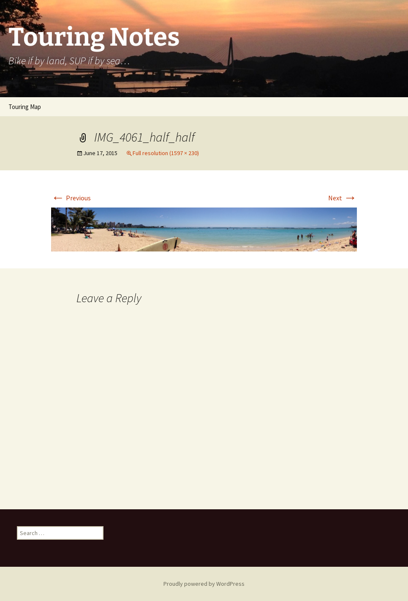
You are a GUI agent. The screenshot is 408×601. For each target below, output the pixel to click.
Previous (71, 198)
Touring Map (24, 107)
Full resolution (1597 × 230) (166, 153)
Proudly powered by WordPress (204, 583)
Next (342, 198)
